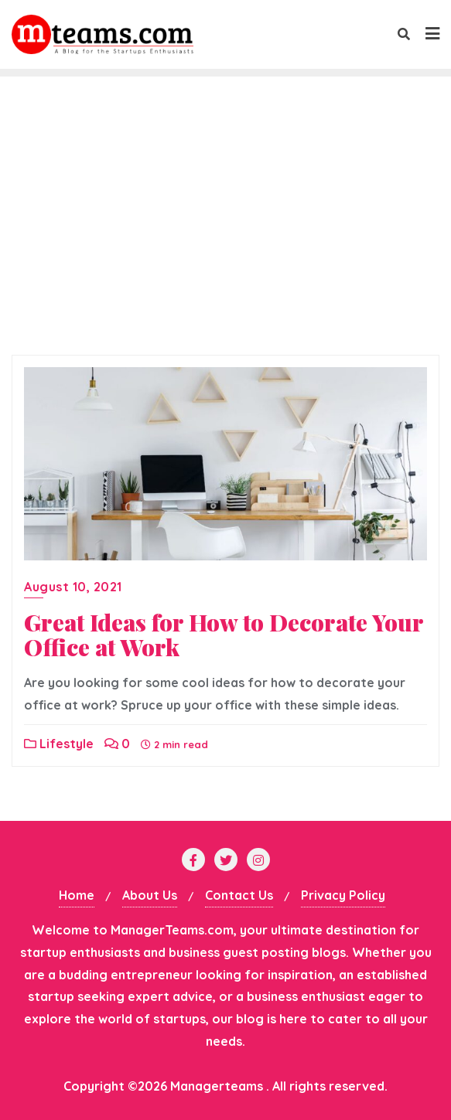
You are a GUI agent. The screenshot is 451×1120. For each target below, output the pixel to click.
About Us (149, 895)
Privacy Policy (343, 895)
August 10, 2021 (73, 586)
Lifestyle (59, 743)
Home (76, 895)
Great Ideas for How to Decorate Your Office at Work (223, 634)
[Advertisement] (225, 231)
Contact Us (239, 895)
